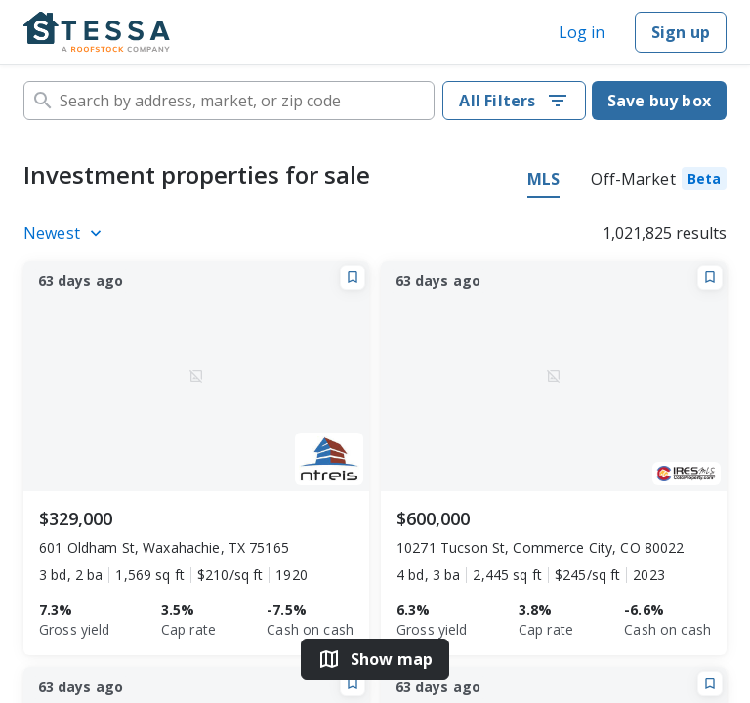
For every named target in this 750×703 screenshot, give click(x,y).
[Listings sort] (65, 233)
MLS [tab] (543, 178)
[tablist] (627, 181)
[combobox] (229, 100)
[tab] (659, 181)
